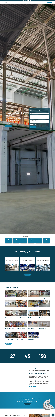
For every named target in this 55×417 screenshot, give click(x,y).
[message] (39, 121)
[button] (24, 2)
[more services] (14, 343)
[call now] (49, 2)
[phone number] (39, 116)
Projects (37, 2)
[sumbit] (33, 127)
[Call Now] (53, 415)
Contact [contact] (45, 2)
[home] (12, 2)
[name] (39, 113)
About (34, 2)
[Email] (39, 118)
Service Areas (40, 2)
